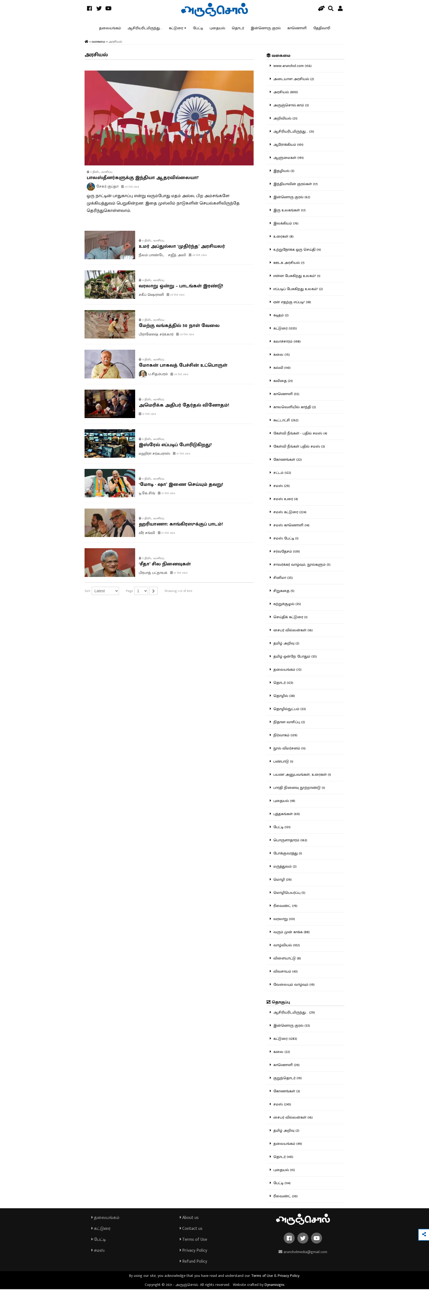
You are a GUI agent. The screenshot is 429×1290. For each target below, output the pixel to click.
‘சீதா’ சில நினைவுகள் (165, 565)
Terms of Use (193, 1240)
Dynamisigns (275, 1285)
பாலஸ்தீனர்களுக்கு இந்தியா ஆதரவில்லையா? (143, 178)
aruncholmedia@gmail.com (303, 1253)
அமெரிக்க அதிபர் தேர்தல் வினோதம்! (184, 406)
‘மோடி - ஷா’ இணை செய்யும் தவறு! (181, 485)
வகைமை (278, 56)
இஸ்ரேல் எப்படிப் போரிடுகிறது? (175, 446)
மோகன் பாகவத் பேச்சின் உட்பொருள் (183, 366)
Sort (87, 591)
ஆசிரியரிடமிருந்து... (144, 28)
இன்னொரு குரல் (266, 28)
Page (129, 591)
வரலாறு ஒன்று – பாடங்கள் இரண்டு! (181, 287)
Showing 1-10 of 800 (178, 591)
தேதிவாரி (321, 28)
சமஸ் (98, 1251)
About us (189, 1218)
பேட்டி (198, 28)
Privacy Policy (193, 1251)
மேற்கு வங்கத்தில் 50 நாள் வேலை (179, 327)
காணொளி (297, 28)
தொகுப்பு (278, 1003)
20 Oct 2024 (130, 187)
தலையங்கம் (110, 28)
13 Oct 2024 (147, 414)
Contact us (191, 1229)
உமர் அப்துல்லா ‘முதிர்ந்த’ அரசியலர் (182, 247)
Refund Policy (193, 1262)
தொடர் (238, 28)
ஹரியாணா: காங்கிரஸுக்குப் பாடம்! (181, 525)
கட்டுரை (176, 28)
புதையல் (217, 28)
